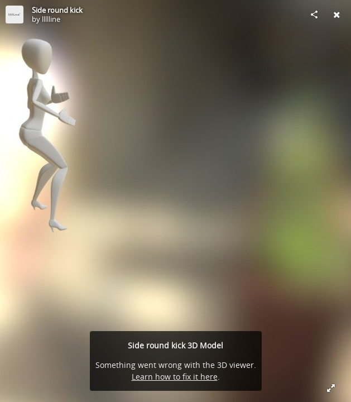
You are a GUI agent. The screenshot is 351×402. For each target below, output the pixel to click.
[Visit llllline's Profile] (14, 14)
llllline (51, 19)
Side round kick (57, 10)
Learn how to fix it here (175, 376)
